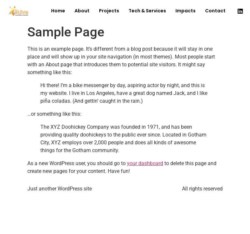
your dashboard (145, 163)
